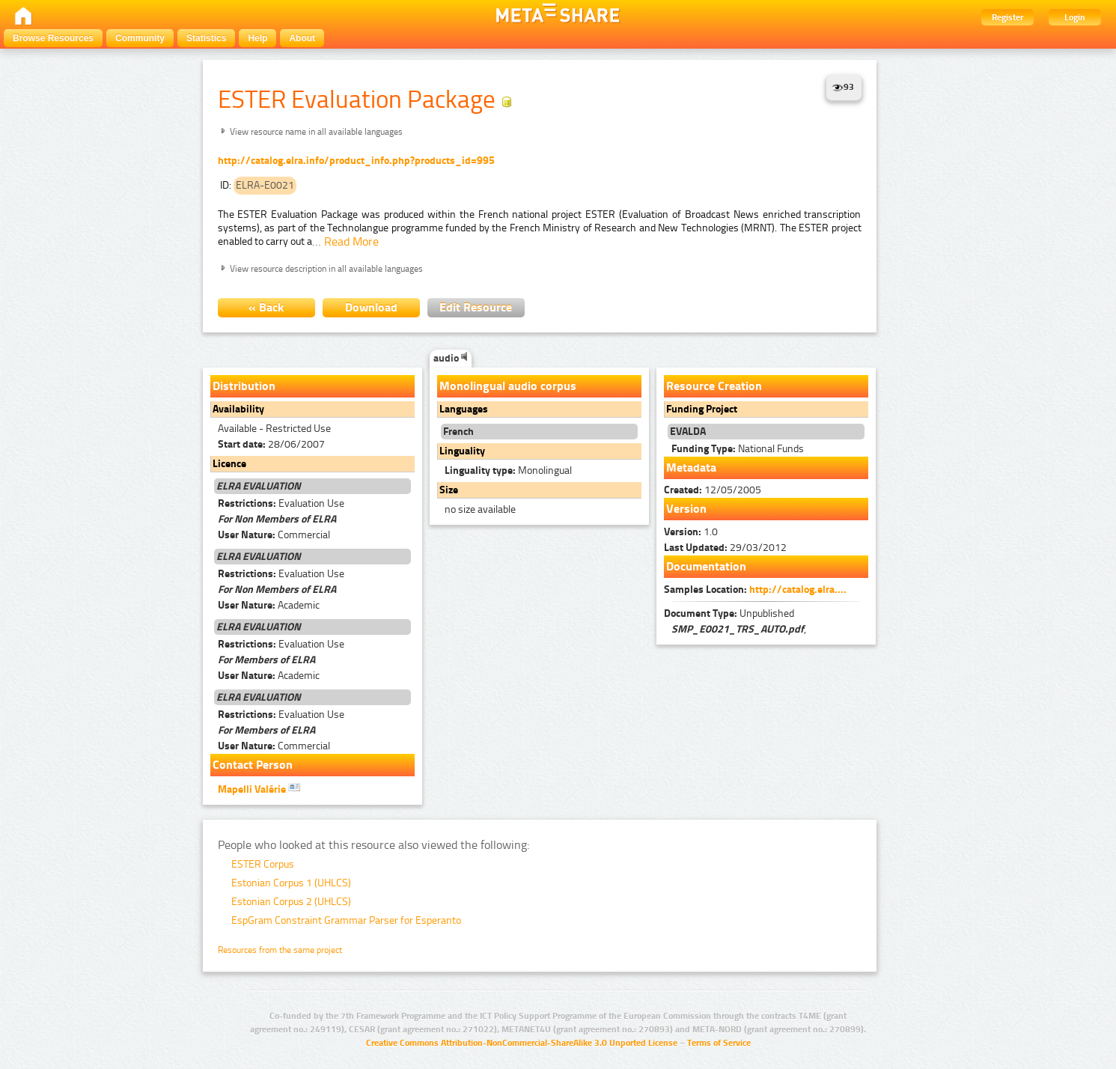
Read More (351, 241)
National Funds (737, 448)
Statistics (206, 38)
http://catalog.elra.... (798, 589)
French (458, 431)
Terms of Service (719, 1043)
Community (140, 38)
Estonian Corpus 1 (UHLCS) (291, 883)
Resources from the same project (280, 950)
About (302, 38)
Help (257, 38)
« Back (266, 307)
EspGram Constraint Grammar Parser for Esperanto (346, 920)
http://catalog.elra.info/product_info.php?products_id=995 (356, 160)
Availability (238, 409)
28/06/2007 (271, 444)
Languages (463, 409)
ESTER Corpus (262, 864)
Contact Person (253, 765)
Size (448, 490)
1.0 (691, 532)
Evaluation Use (281, 503)
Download (371, 307)
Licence (229, 463)
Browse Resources (53, 38)
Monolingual (508, 470)
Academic (269, 605)
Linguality (462, 451)
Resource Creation (714, 386)
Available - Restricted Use (274, 428)
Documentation (706, 566)
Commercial (274, 535)
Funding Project (701, 409)
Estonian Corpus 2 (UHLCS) (291, 901)
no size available (480, 509)
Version (686, 509)
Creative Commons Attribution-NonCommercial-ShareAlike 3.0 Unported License (521, 1043)
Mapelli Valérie (259, 788)
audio (450, 358)
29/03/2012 (725, 547)
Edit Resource (475, 307)
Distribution (244, 386)
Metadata (691, 467)
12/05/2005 (712, 490)
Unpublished (729, 613)
